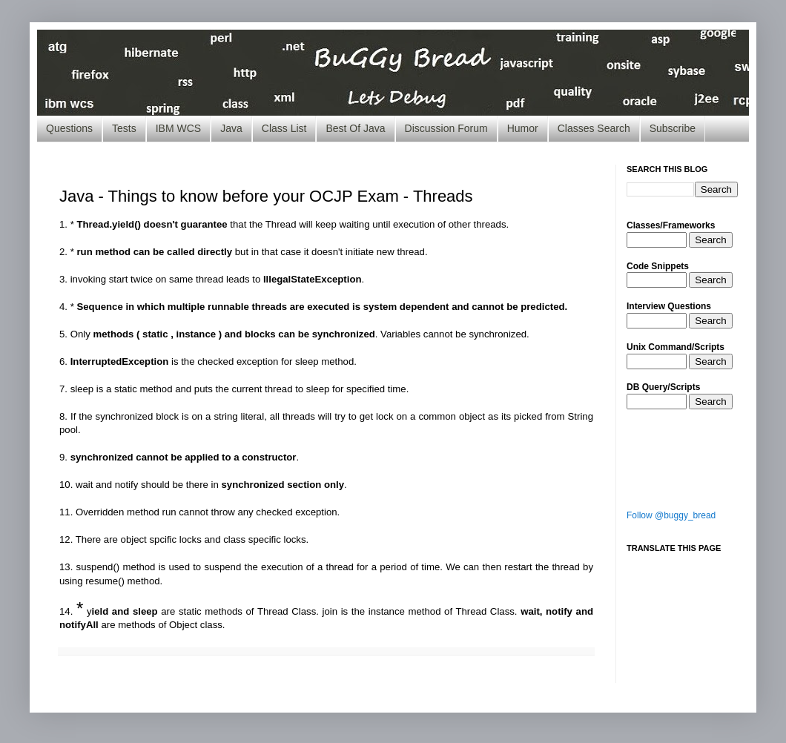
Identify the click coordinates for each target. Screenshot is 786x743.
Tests (124, 128)
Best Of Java (355, 128)
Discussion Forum (446, 128)
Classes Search (594, 128)
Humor (522, 128)
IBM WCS (178, 128)
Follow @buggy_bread (671, 515)
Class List (284, 128)
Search (710, 239)
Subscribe (673, 128)
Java (231, 128)
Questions (69, 128)
